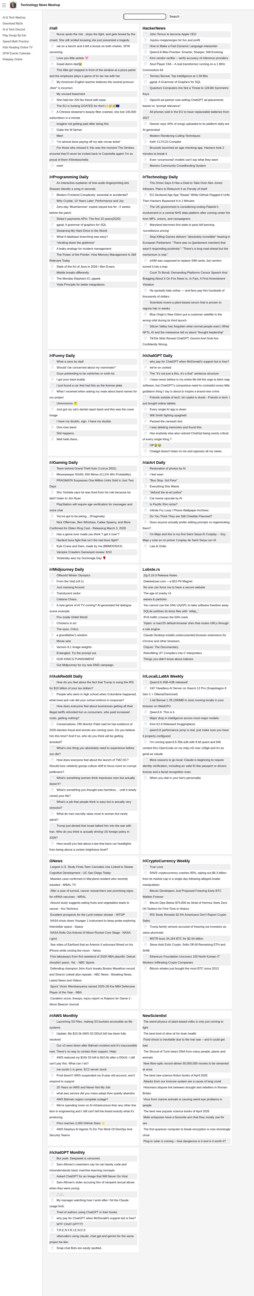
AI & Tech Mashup (14, 17)
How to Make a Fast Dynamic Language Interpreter (184, 46)
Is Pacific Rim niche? (164, 504)
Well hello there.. (68, 439)
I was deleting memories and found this (176, 427)
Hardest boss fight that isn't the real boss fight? (88, 540)
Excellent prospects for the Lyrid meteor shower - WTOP (87, 914)
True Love (156, 867)
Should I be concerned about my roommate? (86, 367)
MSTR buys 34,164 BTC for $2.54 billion (176, 938)
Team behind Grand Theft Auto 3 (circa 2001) (86, 468)
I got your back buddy (71, 379)
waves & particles (155, 599)
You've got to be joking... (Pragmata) (81, 516)
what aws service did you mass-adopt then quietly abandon (96, 1093)
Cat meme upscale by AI (166, 498)
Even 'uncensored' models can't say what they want (184, 159)
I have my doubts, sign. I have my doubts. (84, 421)
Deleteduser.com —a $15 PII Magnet (167, 581)
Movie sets (64, 641)
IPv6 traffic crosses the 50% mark (165, 617)
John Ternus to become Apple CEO (173, 34)
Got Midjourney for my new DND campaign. (85, 665)
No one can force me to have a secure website (174, 587)
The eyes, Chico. (68, 629)
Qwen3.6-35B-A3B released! (169, 682)
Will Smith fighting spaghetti (168, 415)
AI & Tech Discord (14, 29)
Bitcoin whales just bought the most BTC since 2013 (184, 968)
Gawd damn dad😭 (69, 64)
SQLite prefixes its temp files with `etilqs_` (171, 611)
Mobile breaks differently (73, 272)
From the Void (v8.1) (70, 581)
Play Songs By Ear (14, 35)
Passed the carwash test (166, 421)
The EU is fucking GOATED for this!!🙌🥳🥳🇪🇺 (88, 106)
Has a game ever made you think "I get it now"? (88, 534)
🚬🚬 (60, 1194)
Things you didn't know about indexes (168, 659)
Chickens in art (66, 623)
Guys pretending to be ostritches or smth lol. (86, 373)
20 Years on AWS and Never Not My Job (83, 1087)
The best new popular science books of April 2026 (176, 1111)
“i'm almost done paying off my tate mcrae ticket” (89, 141)
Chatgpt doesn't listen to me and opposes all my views (186, 451)
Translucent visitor (69, 593)
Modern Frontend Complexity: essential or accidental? (92, 195)
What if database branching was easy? (82, 236)
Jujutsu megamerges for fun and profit (175, 40)
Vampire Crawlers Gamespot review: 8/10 (84, 552)
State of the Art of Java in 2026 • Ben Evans (86, 266)
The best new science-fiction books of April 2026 (175, 1075)
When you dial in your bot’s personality (175, 778)
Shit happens (65, 433)
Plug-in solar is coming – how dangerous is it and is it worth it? (184, 1141)
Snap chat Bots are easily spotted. (79, 1248)
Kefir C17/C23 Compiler (165, 141)
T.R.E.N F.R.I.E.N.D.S (71, 1230)
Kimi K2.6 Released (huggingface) (172, 724)
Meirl (60, 135)
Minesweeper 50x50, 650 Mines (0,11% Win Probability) (94, 474)
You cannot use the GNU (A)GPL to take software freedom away (186, 605)
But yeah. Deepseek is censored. (78, 1158)
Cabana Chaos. (67, 599)
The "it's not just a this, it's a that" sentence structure (184, 373)
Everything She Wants (164, 486)
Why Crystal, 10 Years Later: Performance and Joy (90, 201)
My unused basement (71, 94)
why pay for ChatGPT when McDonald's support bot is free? (189, 361)
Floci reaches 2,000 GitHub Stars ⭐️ (81, 1123)
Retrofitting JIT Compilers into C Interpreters (172, 653)
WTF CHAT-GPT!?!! (70, 1224)
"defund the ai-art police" (166, 492)
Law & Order (158, 546)
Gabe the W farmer (69, 130)
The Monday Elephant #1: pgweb (79, 278)
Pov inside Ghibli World (72, 617)
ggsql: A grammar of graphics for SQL (81, 224)
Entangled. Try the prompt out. (77, 653)
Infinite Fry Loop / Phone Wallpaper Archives (179, 510)
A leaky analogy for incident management (84, 248)
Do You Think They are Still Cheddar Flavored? (181, 516)
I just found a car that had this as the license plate (89, 385)
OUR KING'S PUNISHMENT (76, 659)
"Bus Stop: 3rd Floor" (164, 480)
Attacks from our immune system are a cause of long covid (182, 1081)
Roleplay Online (12, 59)
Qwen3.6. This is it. (162, 712)
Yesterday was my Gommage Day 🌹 (81, 558)
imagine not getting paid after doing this (83, 124)
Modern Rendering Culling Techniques (175, 135)
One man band (66, 427)
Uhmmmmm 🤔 (67, 403)
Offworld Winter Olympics (73, 575)
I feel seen (156, 474)
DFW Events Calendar (17, 53)
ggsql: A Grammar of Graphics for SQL (175, 82)
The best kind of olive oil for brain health (169, 1033)
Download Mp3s (13, 23)
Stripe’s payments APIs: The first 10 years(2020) (89, 218)
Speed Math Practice (16, 41)
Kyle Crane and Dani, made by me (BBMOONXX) (89, 546)
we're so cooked (160, 367)
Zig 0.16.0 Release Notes (160, 575)
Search (174, 16)
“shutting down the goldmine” (76, 242)
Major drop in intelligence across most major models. (185, 718)
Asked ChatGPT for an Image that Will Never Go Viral (92, 1176)
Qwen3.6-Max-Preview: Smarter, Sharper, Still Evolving (186, 52)
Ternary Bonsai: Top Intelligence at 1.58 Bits (179, 76)
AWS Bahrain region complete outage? (82, 1099)
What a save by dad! (70, 361)
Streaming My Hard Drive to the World (82, 230)
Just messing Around (70, 587)
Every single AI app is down (168, 409)
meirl (60, 165)
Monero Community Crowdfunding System (178, 165)
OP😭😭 (156, 445)
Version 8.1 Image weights (74, 647)
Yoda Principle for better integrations (81, 284)
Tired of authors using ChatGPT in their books (87, 1212)
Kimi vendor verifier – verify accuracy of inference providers (189, 58)
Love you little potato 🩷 (73, 58)
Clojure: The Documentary (160, 647)
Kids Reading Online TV (18, 47)
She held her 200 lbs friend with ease (81, 100)
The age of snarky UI (157, 593)
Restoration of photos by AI (168, 468)
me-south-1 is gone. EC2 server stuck (82, 1069)
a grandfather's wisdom (72, 635)
